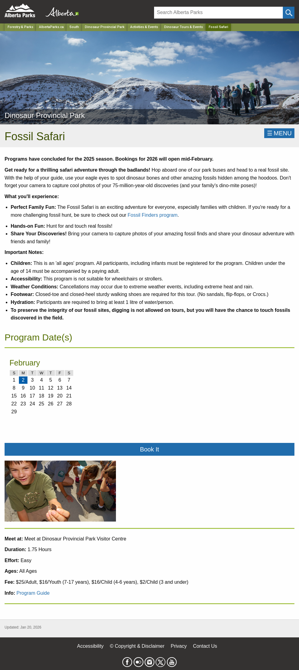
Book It (149, 449)
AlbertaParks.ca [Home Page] (51, 27)
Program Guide (33, 593)
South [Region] (74, 27)
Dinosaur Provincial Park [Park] (104, 27)
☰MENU (279, 133)
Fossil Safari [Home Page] (218, 27)
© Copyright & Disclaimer (137, 646)
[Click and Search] (288, 13)
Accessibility (90, 646)
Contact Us (205, 646)
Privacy (178, 646)
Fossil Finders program (153, 215)
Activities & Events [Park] (144, 27)
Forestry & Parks (20, 27)
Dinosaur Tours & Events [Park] (183, 27)
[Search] (218, 13)
